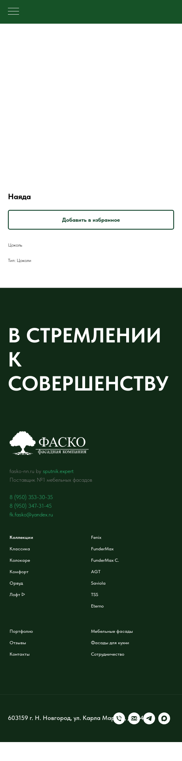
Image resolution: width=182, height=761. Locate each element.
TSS (94, 594)
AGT (95, 571)
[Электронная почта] (29, 725)
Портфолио (21, 631)
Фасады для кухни (110, 642)
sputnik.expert (58, 471)
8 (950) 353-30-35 (31, 497)
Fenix (96, 537)
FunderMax (102, 549)
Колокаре (19, 560)
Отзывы (17, 642)
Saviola (98, 583)
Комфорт (18, 571)
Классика (19, 549)
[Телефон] (14, 725)
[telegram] (44, 725)
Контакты (19, 654)
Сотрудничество (107, 654)
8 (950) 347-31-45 (30, 506)
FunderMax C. (105, 560)
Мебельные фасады (112, 631)
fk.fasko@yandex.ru (31, 514)
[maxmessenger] (59, 725)
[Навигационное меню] (13, 12)
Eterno (97, 606)
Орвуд (16, 583)
